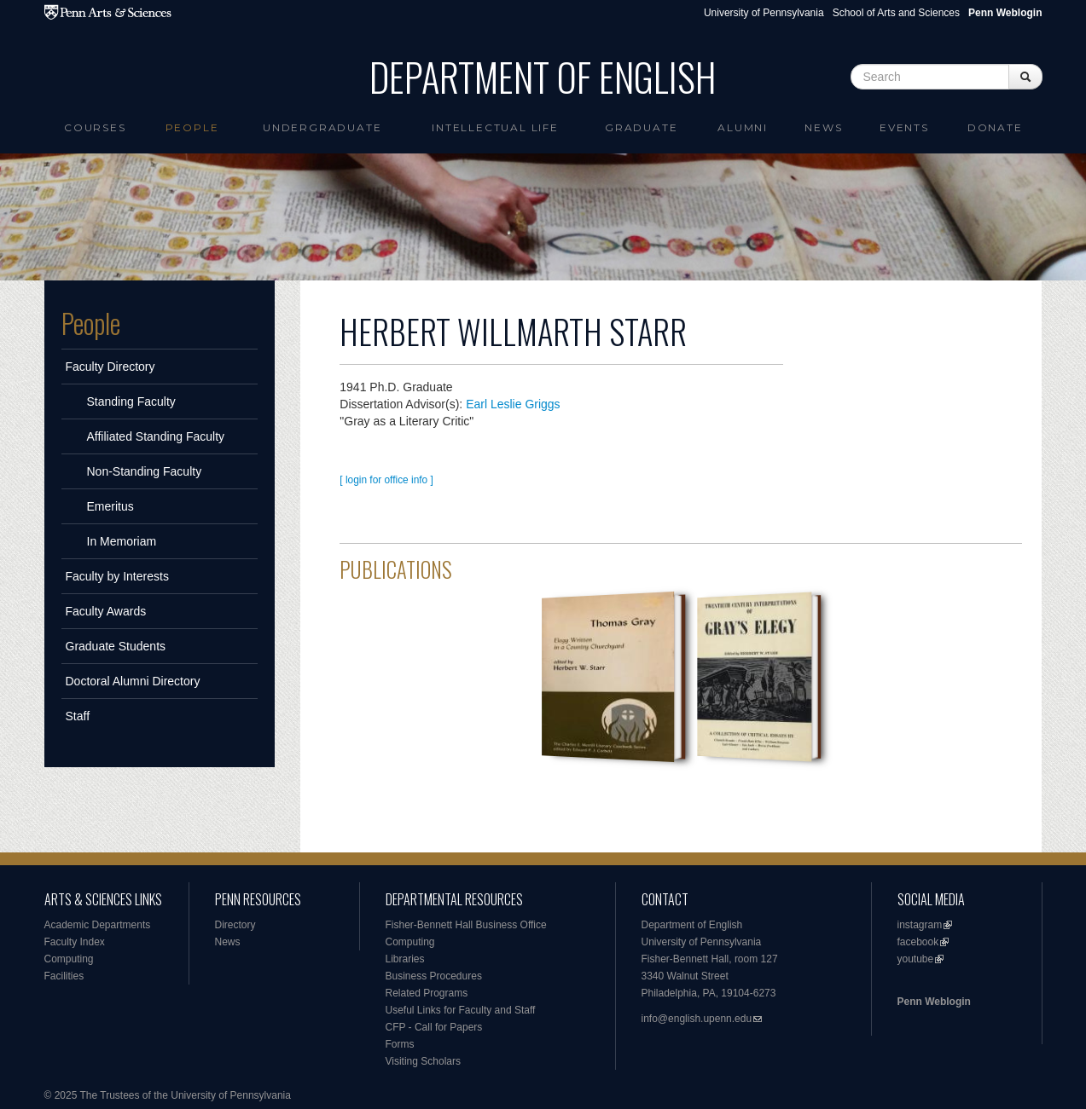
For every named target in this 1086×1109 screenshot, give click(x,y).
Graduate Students (116, 646)
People (192, 127)
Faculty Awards (106, 611)
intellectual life (495, 127)
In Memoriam (122, 541)
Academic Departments (97, 925)
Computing (69, 959)
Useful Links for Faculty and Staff (461, 1010)
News (823, 127)
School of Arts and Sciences (896, 13)
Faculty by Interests (117, 576)
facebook (918, 942)
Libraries (405, 959)
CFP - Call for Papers (434, 1027)
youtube (915, 959)
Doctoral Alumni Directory (133, 681)
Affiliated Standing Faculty (156, 436)
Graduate (641, 127)
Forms (400, 1044)
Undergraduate (322, 127)
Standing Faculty (131, 401)
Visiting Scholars (424, 1061)
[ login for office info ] (386, 480)
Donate (995, 127)
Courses (95, 127)
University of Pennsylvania (764, 13)
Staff (78, 716)
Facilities (64, 976)
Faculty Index (74, 942)
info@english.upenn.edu (697, 1019)
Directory (235, 925)
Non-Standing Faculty (144, 471)
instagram (920, 925)
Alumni (742, 127)
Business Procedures (434, 976)
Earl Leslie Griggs (513, 404)
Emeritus (110, 506)
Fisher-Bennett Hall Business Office (466, 925)
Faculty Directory (110, 366)
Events (904, 127)
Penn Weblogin (934, 1002)
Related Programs (427, 993)
